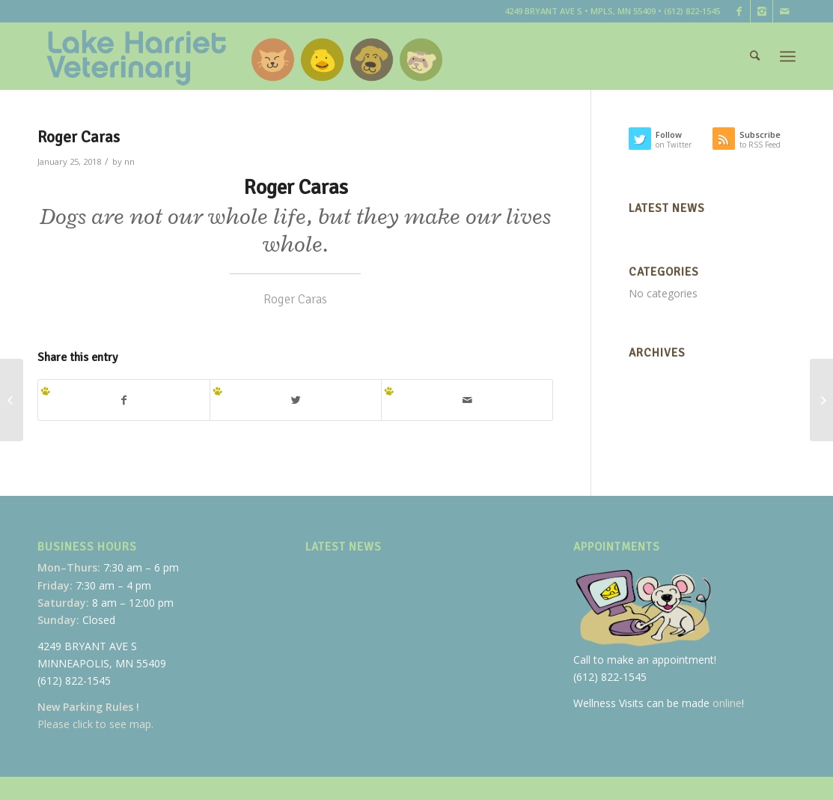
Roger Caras (78, 137)
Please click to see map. (95, 724)
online (727, 703)
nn (129, 161)
